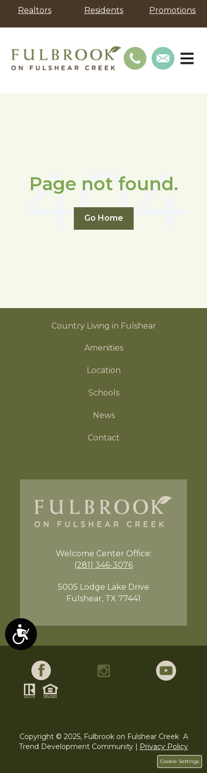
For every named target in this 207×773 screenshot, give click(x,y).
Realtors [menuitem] (34, 10)
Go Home (103, 218)
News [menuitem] (104, 415)
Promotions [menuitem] (172, 10)
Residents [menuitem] (103, 10)
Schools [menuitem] (103, 392)
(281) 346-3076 (103, 565)
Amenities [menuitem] (103, 348)
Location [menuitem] (104, 370)
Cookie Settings (179, 761)
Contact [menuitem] (104, 437)
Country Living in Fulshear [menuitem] (103, 326)
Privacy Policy (164, 746)
